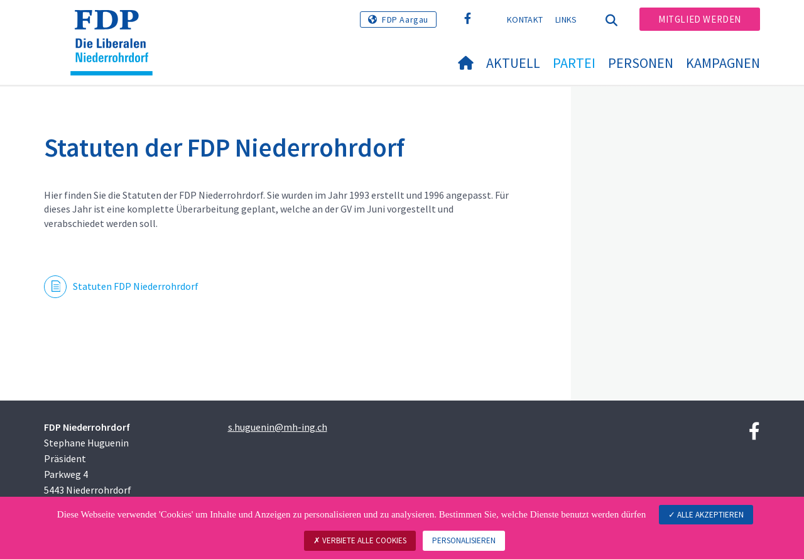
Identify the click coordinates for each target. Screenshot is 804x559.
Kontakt (525, 19)
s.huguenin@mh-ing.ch (277, 427)
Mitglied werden (699, 19)
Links (566, 19)
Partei (574, 63)
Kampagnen (723, 63)
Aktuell (513, 63)
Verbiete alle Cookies (359, 540)
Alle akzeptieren (706, 514)
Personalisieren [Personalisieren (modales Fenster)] (464, 540)
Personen (640, 63)
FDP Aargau (405, 19)
